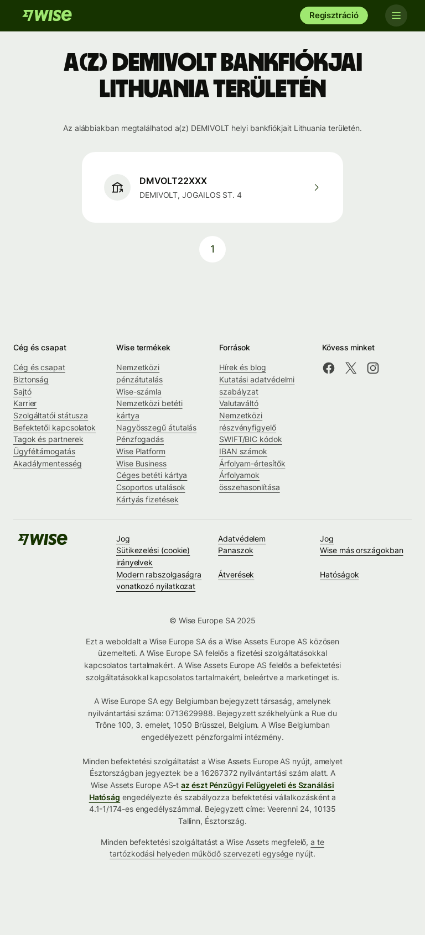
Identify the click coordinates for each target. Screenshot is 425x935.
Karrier (25, 403)
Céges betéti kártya (151, 475)
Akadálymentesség (47, 463)
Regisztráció (334, 15)
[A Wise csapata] (47, 15)
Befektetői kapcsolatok (54, 427)
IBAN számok (243, 451)
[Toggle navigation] (396, 15)
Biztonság (31, 379)
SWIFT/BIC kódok (250, 439)
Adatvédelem (242, 538)
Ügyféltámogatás (44, 451)
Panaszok (235, 550)
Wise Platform (140, 451)
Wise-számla (139, 391)
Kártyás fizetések (147, 499)
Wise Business (141, 463)
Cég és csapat (39, 367)
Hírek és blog (242, 367)
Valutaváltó (238, 403)
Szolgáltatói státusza (50, 415)
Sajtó (22, 391)
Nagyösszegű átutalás (156, 427)
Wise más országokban (361, 550)
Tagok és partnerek (48, 439)
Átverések (236, 574)
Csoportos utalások (150, 487)
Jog (123, 538)
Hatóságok (339, 574)
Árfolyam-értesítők (252, 463)
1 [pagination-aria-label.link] (212, 249)
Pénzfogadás (140, 439)
